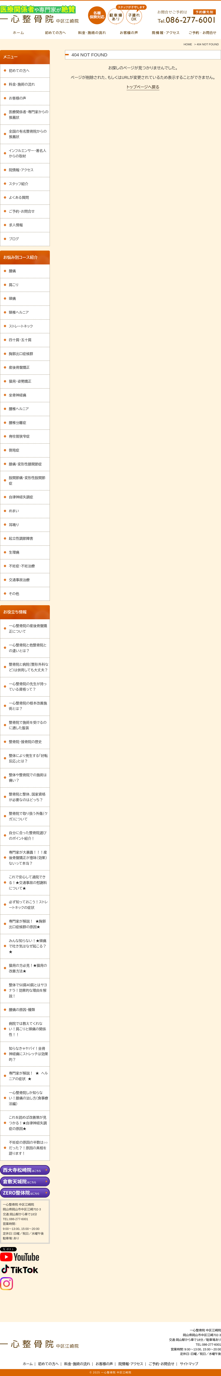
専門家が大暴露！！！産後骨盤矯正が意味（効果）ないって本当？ (28, 858)
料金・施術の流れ (22, 84)
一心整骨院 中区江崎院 (116, 1372)
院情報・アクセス (21, 170)
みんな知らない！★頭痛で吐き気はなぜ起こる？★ (27, 946)
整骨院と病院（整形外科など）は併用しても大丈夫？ (29, 667)
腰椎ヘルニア (19, 409)
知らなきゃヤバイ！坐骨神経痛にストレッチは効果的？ (28, 1054)
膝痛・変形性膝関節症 (25, 464)
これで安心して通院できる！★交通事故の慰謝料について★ (28, 882)
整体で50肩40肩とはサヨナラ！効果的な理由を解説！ (28, 990)
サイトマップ (189, 1364)
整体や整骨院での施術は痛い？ (28, 778)
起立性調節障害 (21, 538)
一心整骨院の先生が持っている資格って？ (28, 686)
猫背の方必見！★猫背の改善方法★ (28, 968)
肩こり (13, 285)
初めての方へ (19, 71)
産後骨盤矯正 (19, 367)
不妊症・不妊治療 (22, 566)
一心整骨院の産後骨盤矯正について (28, 628)
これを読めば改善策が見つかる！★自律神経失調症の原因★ (28, 1123)
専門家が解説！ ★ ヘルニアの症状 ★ (28, 1076)
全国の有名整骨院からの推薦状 (28, 134)
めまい (14, 511)
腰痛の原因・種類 (22, 1010)
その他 (14, 594)
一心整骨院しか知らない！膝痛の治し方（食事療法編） (28, 1098)
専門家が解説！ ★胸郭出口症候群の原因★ (27, 924)
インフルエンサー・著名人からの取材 (27, 153)
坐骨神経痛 (17, 395)
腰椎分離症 (17, 423)
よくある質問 (19, 197)
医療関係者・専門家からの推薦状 (29, 114)
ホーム (28, 1364)
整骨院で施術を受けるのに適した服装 (28, 725)
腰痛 (12, 271)
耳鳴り (14, 525)
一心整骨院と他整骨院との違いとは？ (28, 648)
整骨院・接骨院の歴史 (25, 742)
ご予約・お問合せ (22, 211)
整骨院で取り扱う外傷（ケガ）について (28, 816)
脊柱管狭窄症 (19, 436)
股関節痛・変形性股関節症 (27, 480)
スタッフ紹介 (18, 184)
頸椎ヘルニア (19, 312)
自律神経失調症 (21, 497)
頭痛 (12, 298)
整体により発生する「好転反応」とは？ (28, 758)
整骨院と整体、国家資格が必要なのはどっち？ (27, 797)
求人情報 (16, 225)
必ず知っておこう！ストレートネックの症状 (28, 905)
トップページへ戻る (143, 87)
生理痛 (14, 552)
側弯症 (14, 450)
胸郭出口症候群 (21, 354)
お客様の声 (17, 98)
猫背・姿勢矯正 (20, 381)
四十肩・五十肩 (20, 340)
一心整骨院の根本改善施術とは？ (28, 706)
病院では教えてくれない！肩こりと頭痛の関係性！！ (27, 1029)
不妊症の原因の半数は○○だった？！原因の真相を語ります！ (28, 1148)
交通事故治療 (19, 580)
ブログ (14, 239)
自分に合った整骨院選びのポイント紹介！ (28, 835)
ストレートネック (21, 326)
